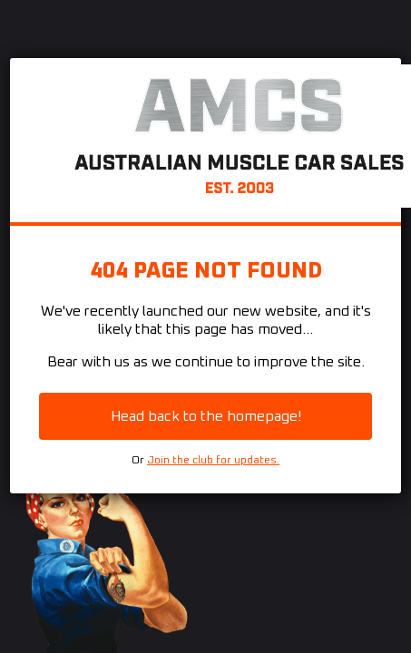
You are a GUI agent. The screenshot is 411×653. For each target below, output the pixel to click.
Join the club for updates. (213, 460)
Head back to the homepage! (206, 416)
